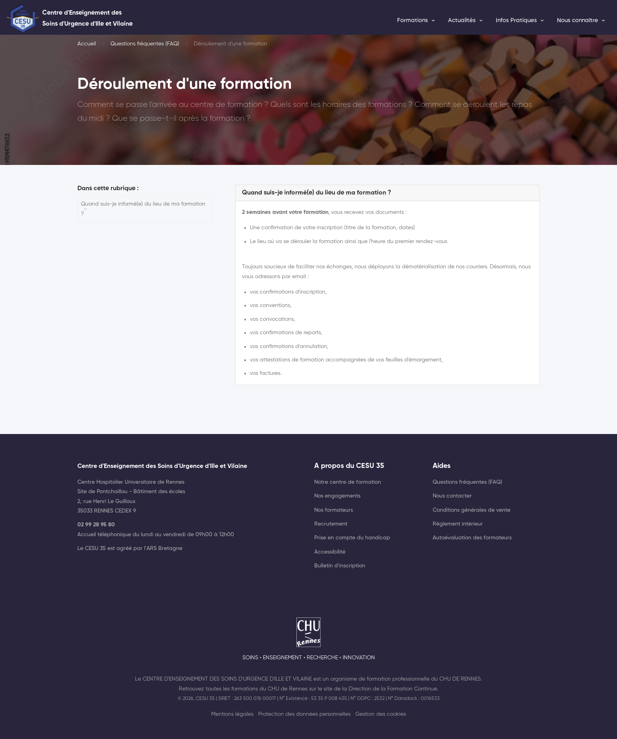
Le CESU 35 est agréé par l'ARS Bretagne (129, 548)
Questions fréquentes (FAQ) (145, 44)
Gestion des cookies (380, 714)
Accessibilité (329, 552)
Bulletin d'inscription (339, 566)
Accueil (86, 44)
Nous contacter (452, 496)
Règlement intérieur (458, 524)
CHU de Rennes (460, 679)
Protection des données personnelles (304, 714)
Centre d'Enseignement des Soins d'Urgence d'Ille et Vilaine (227, 679)
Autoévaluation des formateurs (472, 538)
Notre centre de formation (347, 482)
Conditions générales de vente (471, 510)
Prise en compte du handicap (352, 538)
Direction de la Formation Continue (393, 689)
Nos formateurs (333, 510)
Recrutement (330, 524)
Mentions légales (232, 714)
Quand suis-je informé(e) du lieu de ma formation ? (143, 208)
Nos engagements (337, 496)
